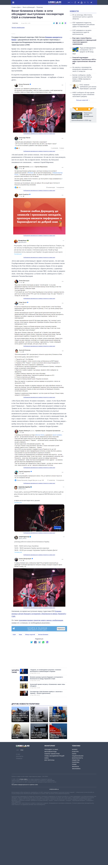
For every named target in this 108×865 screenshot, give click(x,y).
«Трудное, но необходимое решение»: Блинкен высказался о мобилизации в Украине (46, 707)
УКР (69, 2)
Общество (76, 796)
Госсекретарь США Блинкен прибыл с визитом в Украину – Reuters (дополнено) (46, 729)
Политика (40, 7)
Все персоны (49, 796)
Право (74, 800)
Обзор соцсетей (30, 670)
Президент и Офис (51, 785)
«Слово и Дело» (23, 815)
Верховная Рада (50, 787)
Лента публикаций (29, 7)
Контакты (19, 792)
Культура (75, 787)
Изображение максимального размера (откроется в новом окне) (39, 169)
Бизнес (74, 785)
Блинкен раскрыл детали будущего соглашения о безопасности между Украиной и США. (39, 649)
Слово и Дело (16, 7)
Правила (19, 794)
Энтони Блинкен (43, 670)
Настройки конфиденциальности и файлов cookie (25, 820)
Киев (20, 670)
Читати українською (18, 27)
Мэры (46, 794)
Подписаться (61, 664)
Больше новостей (83, 100)
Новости (74, 11)
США (14, 670)
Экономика (76, 804)
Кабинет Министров (52, 789)
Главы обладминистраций (54, 791)
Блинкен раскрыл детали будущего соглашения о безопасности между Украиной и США (46, 714)
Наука (74, 789)
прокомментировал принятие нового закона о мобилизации (41, 656)
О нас (18, 790)
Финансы (75, 802)
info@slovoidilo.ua (54, 825)
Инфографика (83, 109)
